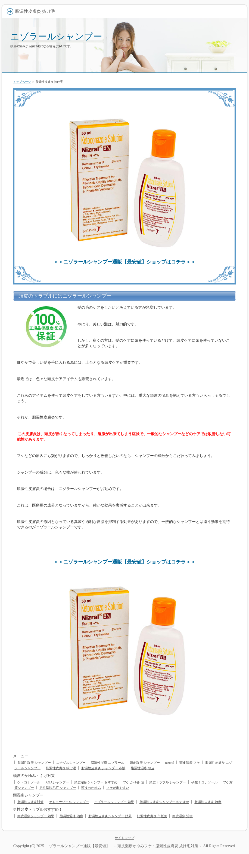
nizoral (169, 763)
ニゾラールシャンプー (56, 36)
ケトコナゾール (28, 782)
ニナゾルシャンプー (71, 763)
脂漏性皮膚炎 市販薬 (152, 816)
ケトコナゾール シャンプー (69, 802)
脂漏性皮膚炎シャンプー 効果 (110, 816)
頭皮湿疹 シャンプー (145, 763)
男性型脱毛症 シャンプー (57, 788)
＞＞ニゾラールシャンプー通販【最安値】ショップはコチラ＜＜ (124, 262)
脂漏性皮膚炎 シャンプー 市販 (103, 768)
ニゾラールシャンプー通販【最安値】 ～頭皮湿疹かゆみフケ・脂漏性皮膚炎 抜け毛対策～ (123, 846)
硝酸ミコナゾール (204, 782)
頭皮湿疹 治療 (182, 816)
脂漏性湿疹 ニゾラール (107, 763)
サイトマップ (124, 838)
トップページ (22, 81)
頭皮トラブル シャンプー (167, 782)
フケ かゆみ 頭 (133, 782)
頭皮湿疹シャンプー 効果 (35, 816)
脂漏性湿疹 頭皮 (142, 768)
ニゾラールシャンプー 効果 (114, 802)
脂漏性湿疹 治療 (71, 816)
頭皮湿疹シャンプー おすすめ (95, 782)
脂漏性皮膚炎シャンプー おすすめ (164, 802)
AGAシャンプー (57, 782)
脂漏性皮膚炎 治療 (207, 802)
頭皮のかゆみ (91, 788)
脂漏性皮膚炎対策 (30, 802)
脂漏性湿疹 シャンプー (34, 763)
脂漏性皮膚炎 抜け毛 (61, 768)
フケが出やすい (117, 788)
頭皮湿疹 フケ (189, 763)
